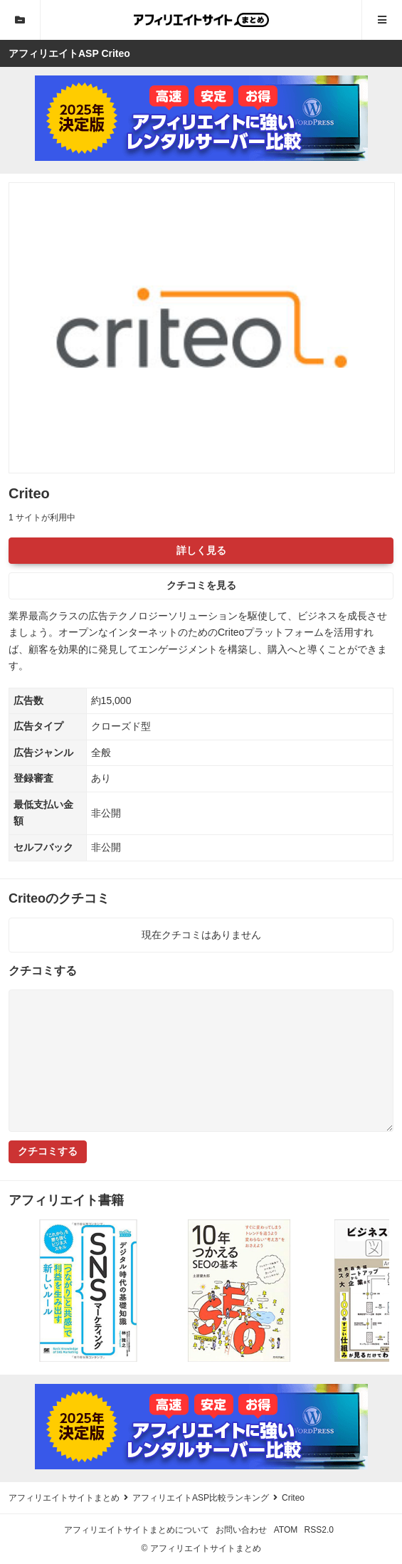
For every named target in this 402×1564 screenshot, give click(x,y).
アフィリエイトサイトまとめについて (136, 1530)
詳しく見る (201, 550)
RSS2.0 (319, 1530)
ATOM (286, 1530)
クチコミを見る (201, 585)
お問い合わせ (241, 1530)
